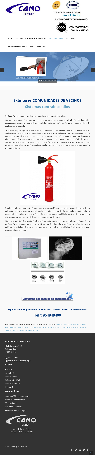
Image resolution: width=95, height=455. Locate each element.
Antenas (19, 38)
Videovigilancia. (11, 403)
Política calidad (11, 377)
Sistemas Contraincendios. (15, 400)
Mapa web (9, 387)
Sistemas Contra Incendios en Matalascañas (39, 327)
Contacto (41, 47)
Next (93, 70)
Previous (2, 70)
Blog (32, 47)
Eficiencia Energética (18, 47)
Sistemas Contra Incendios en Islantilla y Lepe (70, 327)
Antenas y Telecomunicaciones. (17, 396)
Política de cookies (12, 384)
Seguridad (70, 38)
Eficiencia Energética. (13, 407)
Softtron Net (23, 446)
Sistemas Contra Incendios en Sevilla (68, 324)
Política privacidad (12, 380)
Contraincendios (55, 38)
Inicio (10, 38)
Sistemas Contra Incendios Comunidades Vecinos (21, 330)
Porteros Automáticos (35, 38)
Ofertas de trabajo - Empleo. (16, 411)
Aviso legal (9, 373)
